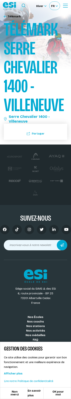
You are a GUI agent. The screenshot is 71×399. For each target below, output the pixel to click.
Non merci (15, 393)
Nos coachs (35, 321)
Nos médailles (35, 335)
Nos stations (35, 326)
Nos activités (35, 330)
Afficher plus (13, 373)
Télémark (12, 16)
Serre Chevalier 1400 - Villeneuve (27, 119)
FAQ (35, 339)
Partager (35, 133)
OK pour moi (58, 393)
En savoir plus (34, 393)
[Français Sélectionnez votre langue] (54, 6)
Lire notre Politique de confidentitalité (28, 381)
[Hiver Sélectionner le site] (41, 6)
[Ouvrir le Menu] (65, 5)
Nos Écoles (35, 317)
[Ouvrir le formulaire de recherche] (23, 5)
